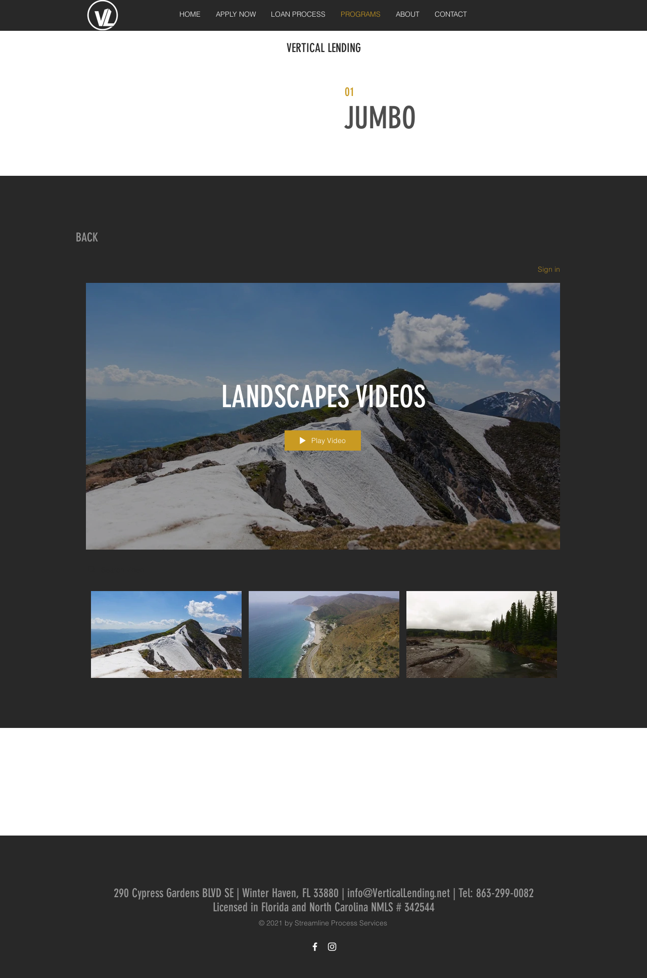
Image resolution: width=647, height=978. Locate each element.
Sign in (549, 269)
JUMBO (380, 118)
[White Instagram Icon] (332, 946)
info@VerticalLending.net (398, 893)
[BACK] (87, 238)
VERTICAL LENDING (324, 48)
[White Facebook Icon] (314, 946)
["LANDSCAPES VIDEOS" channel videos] (323, 637)
